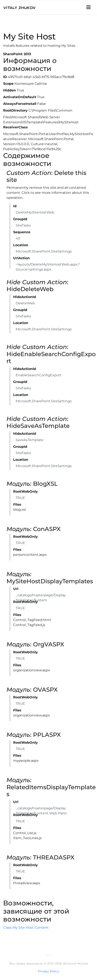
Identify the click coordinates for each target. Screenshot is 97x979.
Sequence (21, 232)
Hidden (9, 90)
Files (17, 504)
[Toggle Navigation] (88, 7)
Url (15, 589)
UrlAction (21, 258)
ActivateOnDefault (19, 97)
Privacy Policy (48, 971)
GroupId (20, 219)
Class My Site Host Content (26, 928)
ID (5, 77)
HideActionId (24, 297)
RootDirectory (15, 110)
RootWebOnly (25, 491)
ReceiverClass (15, 127)
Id (15, 206)
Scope (8, 84)
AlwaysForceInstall (19, 104)
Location (20, 245)
